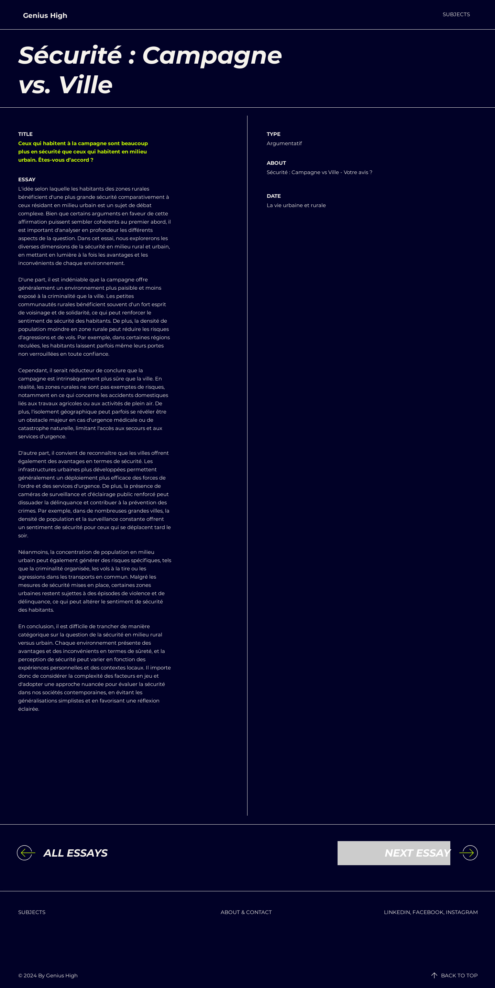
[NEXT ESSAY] (394, 853)
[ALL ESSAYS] (100, 853)
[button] (456, 14)
